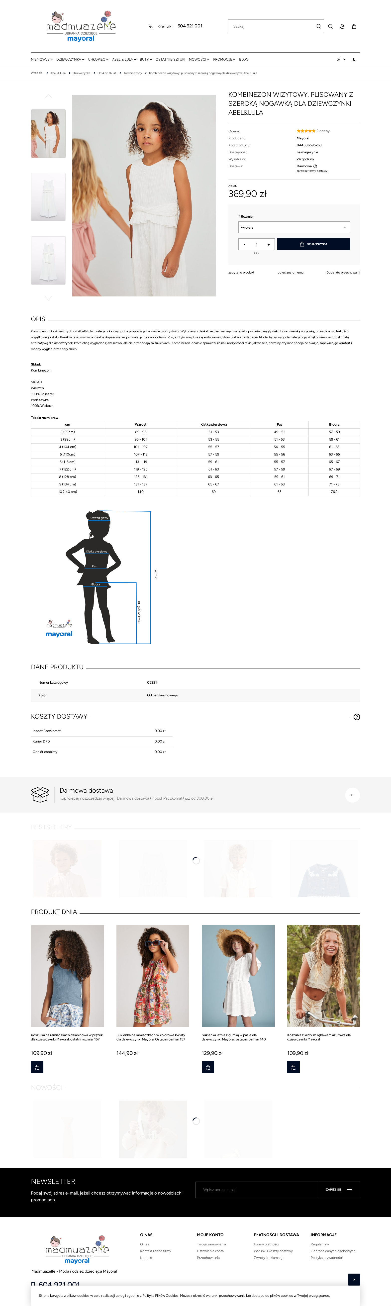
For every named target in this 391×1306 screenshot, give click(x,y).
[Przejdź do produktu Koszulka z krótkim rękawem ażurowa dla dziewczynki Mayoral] (323, 983)
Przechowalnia (208, 1258)
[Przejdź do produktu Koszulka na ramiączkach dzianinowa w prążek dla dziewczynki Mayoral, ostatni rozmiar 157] (67, 983)
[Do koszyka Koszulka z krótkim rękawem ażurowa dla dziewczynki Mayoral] (293, 1067)
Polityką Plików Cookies (160, 1296)
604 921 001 (190, 26)
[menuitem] (42, 59)
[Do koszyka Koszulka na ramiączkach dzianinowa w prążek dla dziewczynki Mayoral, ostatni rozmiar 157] (37, 1067)
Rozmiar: (246, 216)
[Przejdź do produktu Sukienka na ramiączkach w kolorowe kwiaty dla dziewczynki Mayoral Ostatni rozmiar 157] (153, 983)
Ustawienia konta (210, 1251)
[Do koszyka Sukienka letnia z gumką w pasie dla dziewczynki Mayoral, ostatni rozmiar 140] (208, 1067)
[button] (48, 96)
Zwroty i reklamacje (269, 1258)
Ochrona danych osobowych (333, 1251)
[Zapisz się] (339, 1190)
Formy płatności (266, 1244)
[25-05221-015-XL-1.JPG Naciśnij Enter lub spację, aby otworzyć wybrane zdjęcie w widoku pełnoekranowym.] (144, 196)
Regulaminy (320, 1244)
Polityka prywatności (327, 1258)
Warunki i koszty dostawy (273, 1251)
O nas (144, 1244)
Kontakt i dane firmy (155, 1251)
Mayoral (303, 138)
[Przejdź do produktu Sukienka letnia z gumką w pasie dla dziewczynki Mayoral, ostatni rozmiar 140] (238, 983)
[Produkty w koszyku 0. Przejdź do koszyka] (354, 26)
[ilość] (256, 244)
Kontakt (146, 1258)
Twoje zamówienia (211, 1244)
